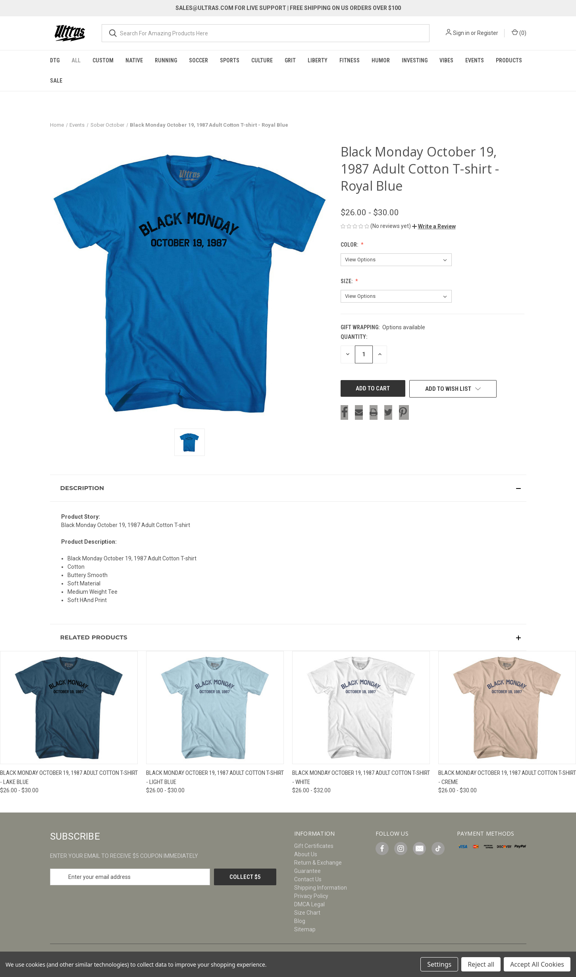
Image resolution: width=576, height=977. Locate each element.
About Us (305, 854)
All (76, 60)
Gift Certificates (313, 846)
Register (487, 33)
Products (509, 60)
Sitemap (305, 929)
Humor (381, 60)
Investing (415, 60)
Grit (290, 60)
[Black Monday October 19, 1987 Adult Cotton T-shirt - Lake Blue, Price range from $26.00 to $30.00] (69, 708)
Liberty (317, 60)
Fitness (349, 60)
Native (134, 60)
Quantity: (354, 337)
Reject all (481, 964)
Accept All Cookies (537, 964)
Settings (439, 964)
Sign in (461, 33)
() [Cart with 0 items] (519, 32)
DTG (55, 60)
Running (166, 60)
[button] (434, 226)
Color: (350, 244)
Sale (56, 80)
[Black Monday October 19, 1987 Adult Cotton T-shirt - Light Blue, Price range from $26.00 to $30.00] (215, 708)
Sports (229, 60)
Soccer (198, 60)
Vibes (446, 60)
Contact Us (308, 879)
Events (474, 60)
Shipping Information (320, 887)
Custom (103, 60)
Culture (262, 60)
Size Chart (307, 912)
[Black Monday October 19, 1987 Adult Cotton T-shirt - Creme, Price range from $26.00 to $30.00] (507, 708)
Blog (299, 921)
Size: (347, 281)
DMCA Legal (309, 904)
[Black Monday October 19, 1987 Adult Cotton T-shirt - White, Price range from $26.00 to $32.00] (361, 708)
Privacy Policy (311, 896)
